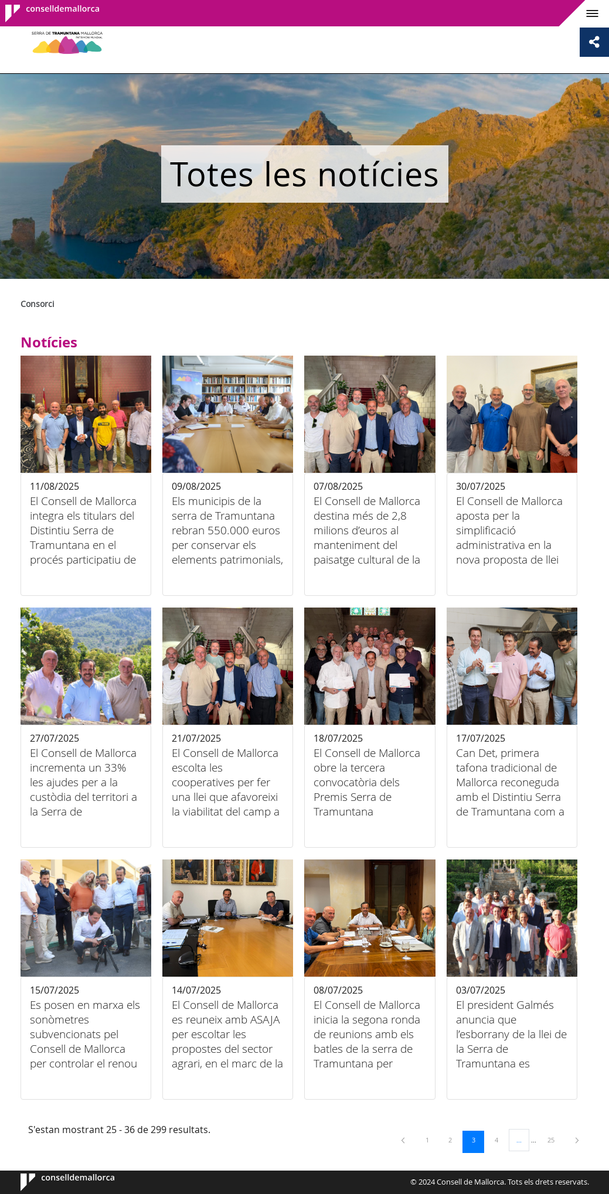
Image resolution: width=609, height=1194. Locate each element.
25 (555, 1139)
